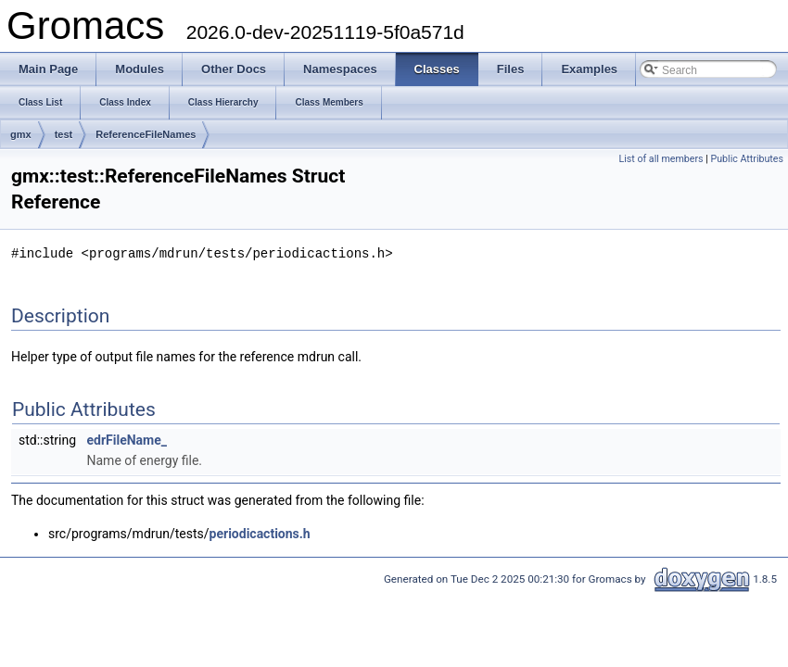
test (64, 134)
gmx (21, 134)
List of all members (660, 159)
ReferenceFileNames (145, 134)
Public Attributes (746, 159)
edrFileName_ (127, 439)
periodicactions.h (260, 532)
